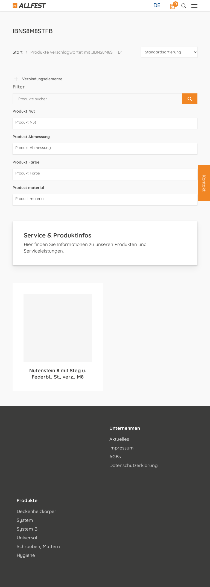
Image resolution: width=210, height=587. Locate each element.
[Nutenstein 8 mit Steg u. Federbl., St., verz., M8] (58, 328)
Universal (27, 537)
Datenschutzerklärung (133, 465)
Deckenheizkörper (36, 511)
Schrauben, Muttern (38, 546)
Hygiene (26, 555)
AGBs (115, 456)
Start (18, 52)
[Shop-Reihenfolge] (169, 52)
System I (26, 520)
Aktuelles (119, 439)
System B (27, 529)
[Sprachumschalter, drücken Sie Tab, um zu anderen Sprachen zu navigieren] (157, 5)
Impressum (121, 448)
